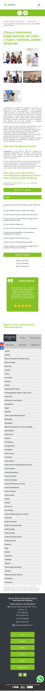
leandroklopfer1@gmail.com (22, 625)
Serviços (23, 654)
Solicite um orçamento (22, 190)
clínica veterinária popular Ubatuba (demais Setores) (21, 214)
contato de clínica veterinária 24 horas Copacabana (20, 228)
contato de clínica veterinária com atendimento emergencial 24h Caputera (19, 233)
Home (22, 634)
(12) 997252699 (22, 263)
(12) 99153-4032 (22, 266)
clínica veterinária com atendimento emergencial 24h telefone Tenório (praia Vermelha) (21, 247)
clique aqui (26, 183)
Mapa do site (22, 667)
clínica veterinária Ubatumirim (13, 224)
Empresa (22, 641)
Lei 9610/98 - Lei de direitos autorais (29, 590)
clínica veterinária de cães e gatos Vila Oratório (19, 210)
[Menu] (39, 4)
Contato (22, 661)
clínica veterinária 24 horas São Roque (16, 238)
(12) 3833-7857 (16, 183)
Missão (22, 648)
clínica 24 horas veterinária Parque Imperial (18, 242)
